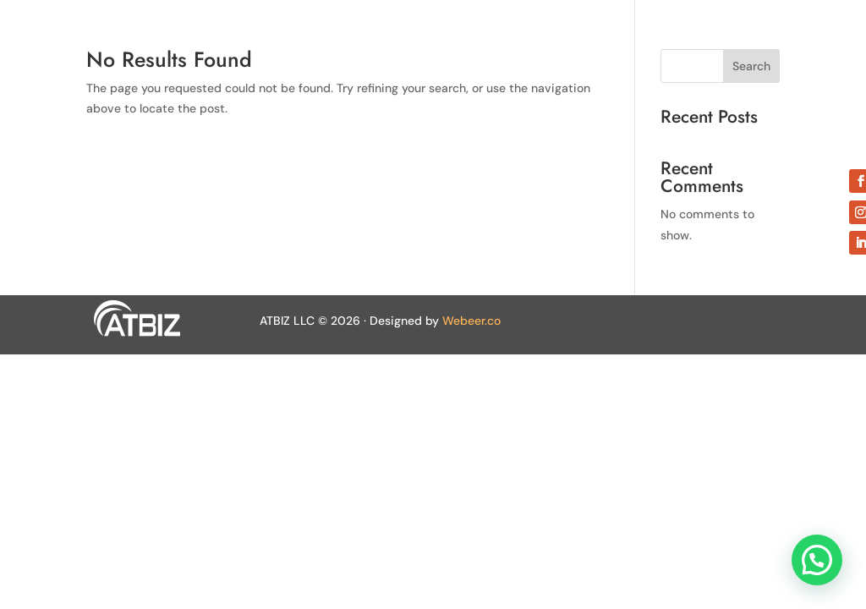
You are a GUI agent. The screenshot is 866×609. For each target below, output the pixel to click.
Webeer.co (471, 320)
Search (751, 66)
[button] (817, 560)
